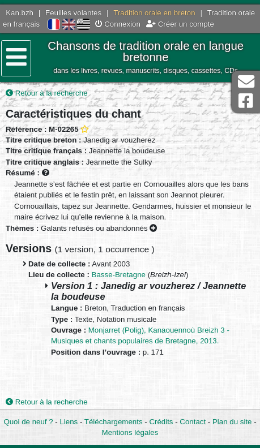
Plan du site (232, 421)
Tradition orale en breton (154, 12)
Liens (68, 421)
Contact (193, 421)
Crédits (161, 421)
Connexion (117, 24)
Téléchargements (113, 421)
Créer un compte (180, 24)
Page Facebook (245, 101)
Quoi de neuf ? (28, 421)
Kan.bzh (19, 12)
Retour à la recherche (47, 93)
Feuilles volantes (73, 12)
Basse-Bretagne (119, 274)
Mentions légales (130, 432)
